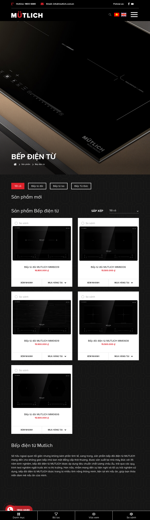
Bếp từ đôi (37, 186)
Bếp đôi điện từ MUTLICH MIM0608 (108, 340)
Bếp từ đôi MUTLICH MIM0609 (41, 340)
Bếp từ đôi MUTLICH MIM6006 (108, 267)
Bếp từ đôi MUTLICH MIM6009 (41, 267)
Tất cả (17, 186)
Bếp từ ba (58, 186)
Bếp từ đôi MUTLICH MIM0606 (41, 414)
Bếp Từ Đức (81, 186)
